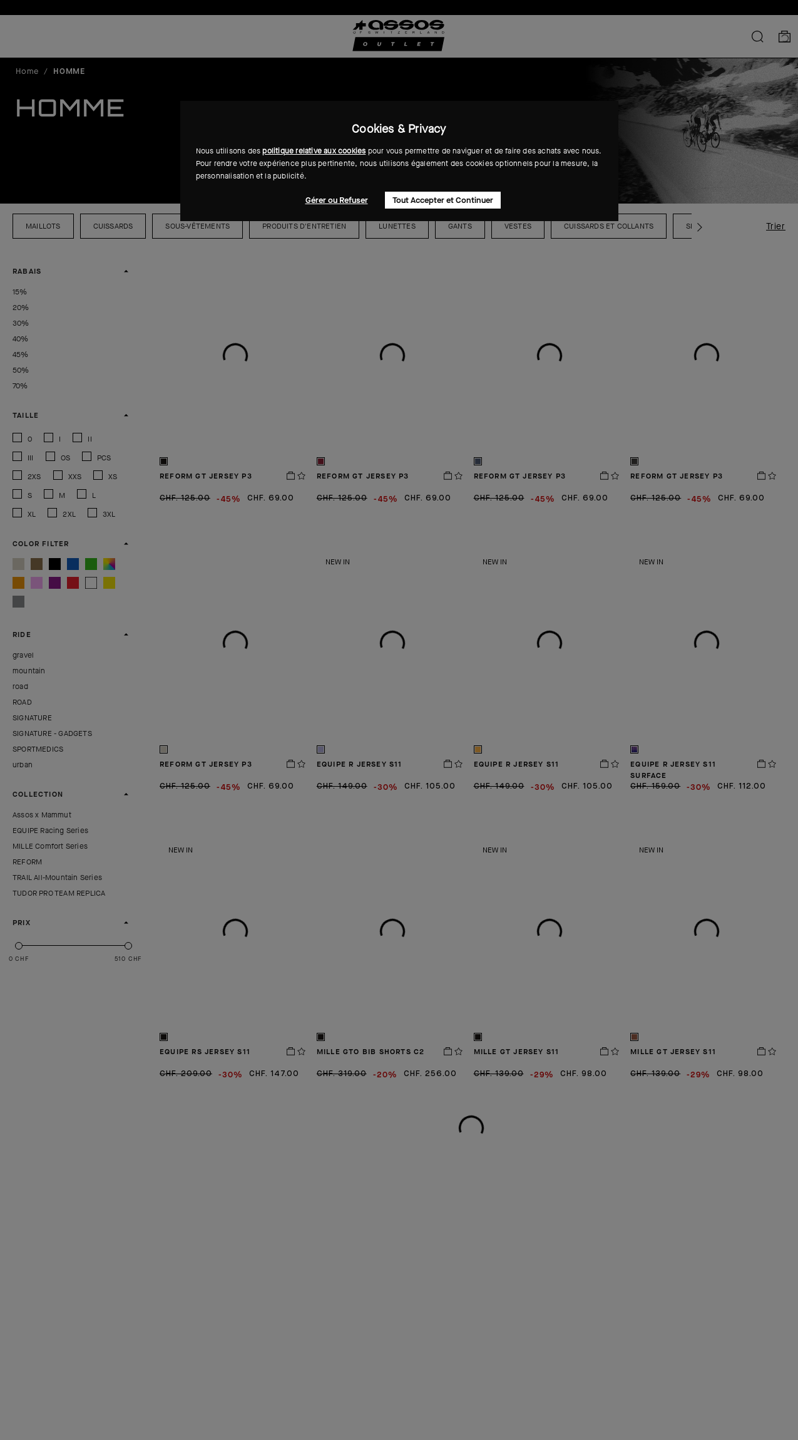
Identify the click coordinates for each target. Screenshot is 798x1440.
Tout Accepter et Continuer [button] (442, 200)
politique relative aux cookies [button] (314, 151)
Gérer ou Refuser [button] (336, 200)
